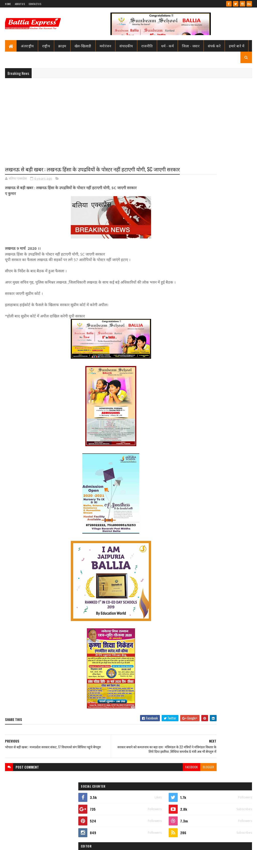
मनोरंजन (105, 45)
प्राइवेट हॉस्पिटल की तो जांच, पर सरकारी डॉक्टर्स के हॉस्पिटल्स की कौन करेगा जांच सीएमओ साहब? (224, 573)
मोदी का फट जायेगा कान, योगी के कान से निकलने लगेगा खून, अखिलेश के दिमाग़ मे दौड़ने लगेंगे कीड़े (224, 540)
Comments (233, 349)
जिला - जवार (191, 45)
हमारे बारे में (236, 45)
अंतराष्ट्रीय (27, 45)
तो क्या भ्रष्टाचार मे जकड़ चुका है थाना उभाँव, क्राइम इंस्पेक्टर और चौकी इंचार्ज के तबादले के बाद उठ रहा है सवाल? (226, 311)
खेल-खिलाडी (83, 45)
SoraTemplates (23, 843)
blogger (161, 786)
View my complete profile (194, 244)
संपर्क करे (214, 45)
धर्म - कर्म (167, 45)
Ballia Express (194, 237)
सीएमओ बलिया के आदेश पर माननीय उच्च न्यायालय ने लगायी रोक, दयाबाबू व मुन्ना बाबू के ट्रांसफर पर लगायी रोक (225, 270)
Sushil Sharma (58, 843)
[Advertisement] (128, 118)
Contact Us (35, 4)
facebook (144, 786)
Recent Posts (196, 349)
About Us (20, 4)
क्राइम (62, 45)
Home (8, 4)
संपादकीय (126, 45)
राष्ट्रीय (46, 45)
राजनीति (147, 45)
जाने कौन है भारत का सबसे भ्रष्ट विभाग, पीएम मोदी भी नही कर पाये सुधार (223, 330)
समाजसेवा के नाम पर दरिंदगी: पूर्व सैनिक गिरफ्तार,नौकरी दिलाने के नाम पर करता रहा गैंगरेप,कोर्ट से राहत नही (225, 605)
